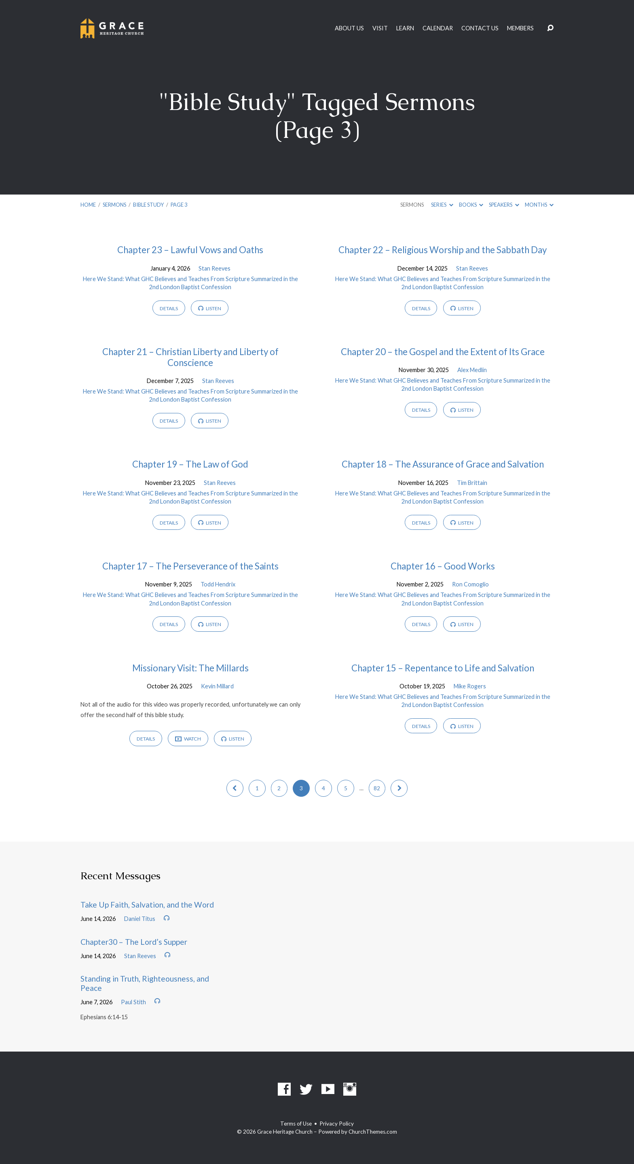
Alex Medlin (472, 369)
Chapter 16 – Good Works (443, 566)
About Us (349, 28)
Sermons (114, 204)
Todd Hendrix (218, 584)
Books (471, 204)
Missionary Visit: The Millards (190, 667)
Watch (188, 739)
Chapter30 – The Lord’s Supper (133, 941)
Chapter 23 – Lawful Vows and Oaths (190, 249)
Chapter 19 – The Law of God (190, 464)
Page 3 (179, 204)
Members (520, 28)
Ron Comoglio (470, 584)
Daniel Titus (139, 918)
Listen (209, 308)
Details (169, 308)
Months (539, 204)
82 (377, 788)
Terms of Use (296, 1123)
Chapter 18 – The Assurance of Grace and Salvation (443, 464)
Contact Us (480, 28)
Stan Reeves (214, 268)
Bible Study (148, 204)
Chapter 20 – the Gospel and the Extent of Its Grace (443, 351)
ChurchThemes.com (373, 1131)
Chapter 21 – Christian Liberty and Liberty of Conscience (190, 357)
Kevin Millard (217, 686)
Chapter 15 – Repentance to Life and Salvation (442, 667)
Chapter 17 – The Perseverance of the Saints (190, 566)
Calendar (438, 28)
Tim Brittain (472, 482)
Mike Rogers (470, 686)
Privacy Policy (336, 1123)
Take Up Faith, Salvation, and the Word (147, 904)
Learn (405, 28)
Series (442, 204)
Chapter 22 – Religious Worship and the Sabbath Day (442, 249)
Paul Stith (133, 1002)
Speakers (504, 204)
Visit (380, 28)
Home (88, 204)
